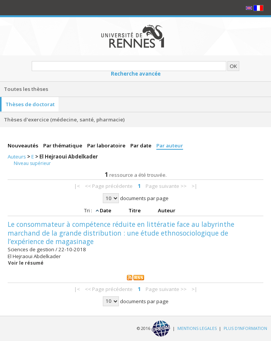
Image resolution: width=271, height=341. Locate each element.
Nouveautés (23, 145)
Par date (141, 145)
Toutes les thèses (26, 89)
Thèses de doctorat (30, 104)
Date (106, 210)
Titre (135, 210)
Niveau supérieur (32, 163)
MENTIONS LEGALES (197, 328)
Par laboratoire (107, 145)
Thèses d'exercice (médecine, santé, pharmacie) (64, 119)
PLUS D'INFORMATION (245, 328)
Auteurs (17, 156)
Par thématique (63, 145)
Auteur (166, 210)
